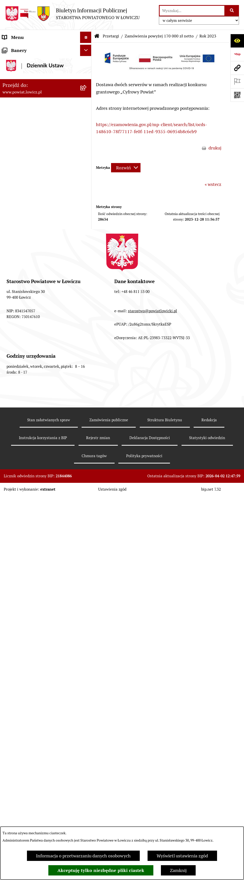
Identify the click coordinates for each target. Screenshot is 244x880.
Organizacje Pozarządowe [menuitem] (27, 247)
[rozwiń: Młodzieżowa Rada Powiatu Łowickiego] (87, 168)
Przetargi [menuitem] (11, 270)
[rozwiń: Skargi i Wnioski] (87, 555)
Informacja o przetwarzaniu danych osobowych (83, 856)
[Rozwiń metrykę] (126, 167)
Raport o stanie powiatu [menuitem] (26, 476)
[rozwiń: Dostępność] (87, 487)
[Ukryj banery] (85, 646)
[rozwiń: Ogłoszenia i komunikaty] (87, 224)
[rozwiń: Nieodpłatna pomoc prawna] (87, 544)
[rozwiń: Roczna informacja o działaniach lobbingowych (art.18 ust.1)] (87, 620)
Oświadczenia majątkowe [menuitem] (27, 236)
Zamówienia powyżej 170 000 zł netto (159, 36)
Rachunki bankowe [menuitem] (21, 213)
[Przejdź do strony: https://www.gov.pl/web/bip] (237, 54)
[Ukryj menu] (85, 37)
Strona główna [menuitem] (16, 48)
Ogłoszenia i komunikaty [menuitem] (27, 224)
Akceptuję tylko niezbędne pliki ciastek (100, 870)
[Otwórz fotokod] (237, 95)
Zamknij (178, 870)
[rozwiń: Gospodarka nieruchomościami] (87, 284)
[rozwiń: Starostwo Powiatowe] (87, 179)
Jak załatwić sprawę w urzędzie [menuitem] (32, 202)
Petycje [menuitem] (9, 567)
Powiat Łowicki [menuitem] (17, 77)
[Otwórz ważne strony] (237, 81)
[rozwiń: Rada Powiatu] (87, 157)
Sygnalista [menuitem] (12, 499)
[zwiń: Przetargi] (87, 270)
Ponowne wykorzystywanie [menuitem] (29, 521)
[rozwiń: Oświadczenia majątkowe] (87, 236)
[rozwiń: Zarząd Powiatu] (87, 89)
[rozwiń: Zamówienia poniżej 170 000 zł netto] (87, 313)
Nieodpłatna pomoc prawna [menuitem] (30, 544)
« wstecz (213, 184)
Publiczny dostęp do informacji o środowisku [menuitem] (35, 450)
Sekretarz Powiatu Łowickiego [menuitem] (32, 134)
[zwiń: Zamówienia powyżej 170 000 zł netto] (87, 334)
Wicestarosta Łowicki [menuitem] (23, 111)
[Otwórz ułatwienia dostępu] (237, 40)
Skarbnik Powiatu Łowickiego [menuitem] (31, 145)
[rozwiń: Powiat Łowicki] (87, 77)
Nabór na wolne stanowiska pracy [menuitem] (35, 435)
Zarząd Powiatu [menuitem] (17, 89)
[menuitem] (45, 63)
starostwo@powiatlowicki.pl (152, 775)
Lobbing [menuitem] (10, 578)
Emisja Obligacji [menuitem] (18, 533)
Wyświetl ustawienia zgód (182, 856)
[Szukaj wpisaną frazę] (232, 10)
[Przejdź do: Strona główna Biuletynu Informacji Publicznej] (97, 36)
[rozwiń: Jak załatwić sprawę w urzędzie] (87, 202)
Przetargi (111, 36)
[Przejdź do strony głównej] (72, 13)
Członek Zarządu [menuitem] (19, 123)
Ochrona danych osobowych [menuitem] (30, 190)
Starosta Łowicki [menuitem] (18, 100)
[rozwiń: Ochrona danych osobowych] (87, 190)
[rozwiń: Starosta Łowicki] (87, 100)
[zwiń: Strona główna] (87, 49)
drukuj (214, 148)
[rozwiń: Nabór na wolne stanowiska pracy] (87, 435)
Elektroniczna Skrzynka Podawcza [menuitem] (36, 258)
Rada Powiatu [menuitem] (15, 157)
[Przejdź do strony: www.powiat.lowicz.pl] (237, 68)
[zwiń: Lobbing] (87, 578)
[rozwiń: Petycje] (87, 567)
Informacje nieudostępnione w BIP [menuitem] (37, 510)
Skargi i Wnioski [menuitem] (18, 555)
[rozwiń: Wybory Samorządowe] (87, 465)
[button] (158, 71)
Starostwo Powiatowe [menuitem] (23, 179)
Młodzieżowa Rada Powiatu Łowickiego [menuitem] (41, 168)
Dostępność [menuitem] (14, 487)
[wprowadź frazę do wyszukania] (192, 10)
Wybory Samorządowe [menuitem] (24, 465)
